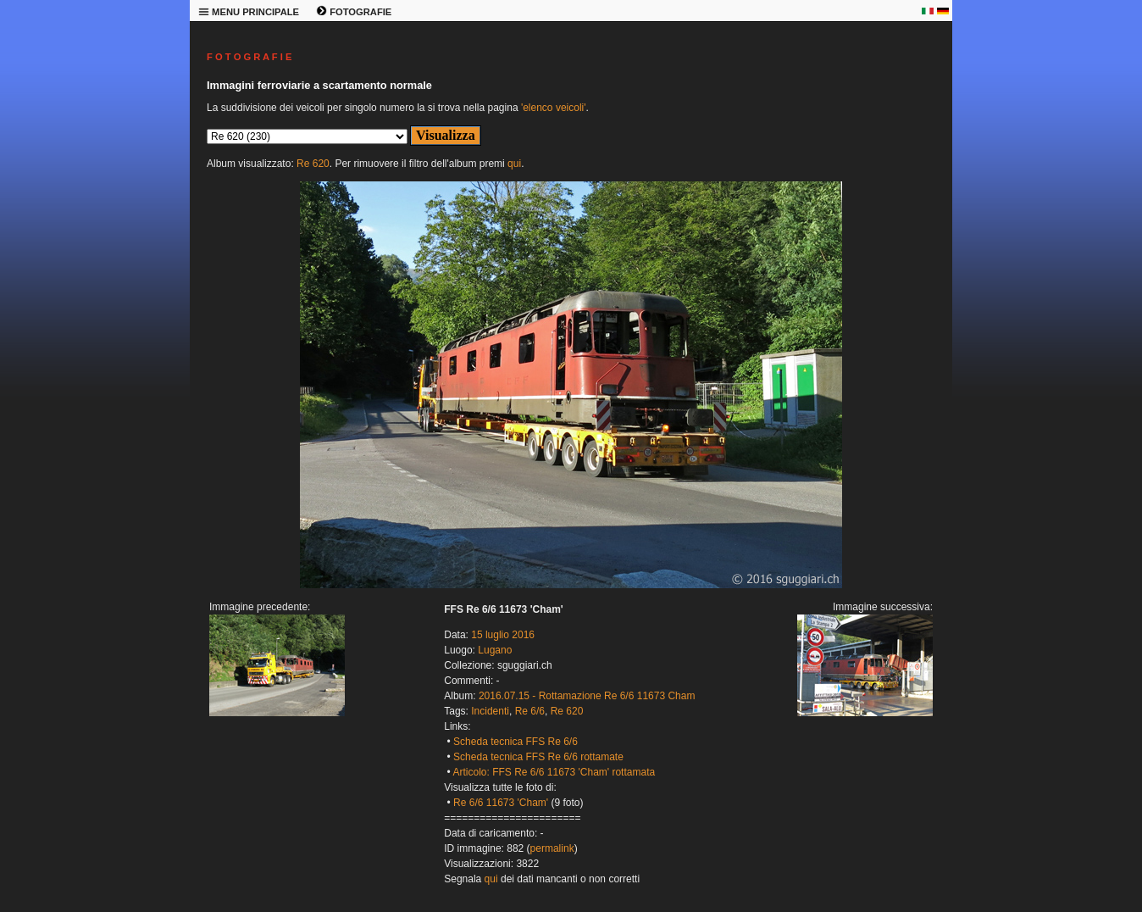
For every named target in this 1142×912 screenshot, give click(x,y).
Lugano (495, 650)
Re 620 (313, 164)
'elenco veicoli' (553, 108)
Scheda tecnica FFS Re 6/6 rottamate (538, 757)
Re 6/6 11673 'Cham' (500, 803)
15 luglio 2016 (503, 635)
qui (514, 164)
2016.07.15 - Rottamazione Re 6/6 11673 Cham (587, 696)
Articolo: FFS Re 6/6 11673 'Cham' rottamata (553, 772)
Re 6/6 (530, 711)
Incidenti (490, 711)
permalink (552, 848)
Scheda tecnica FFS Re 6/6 (515, 742)
